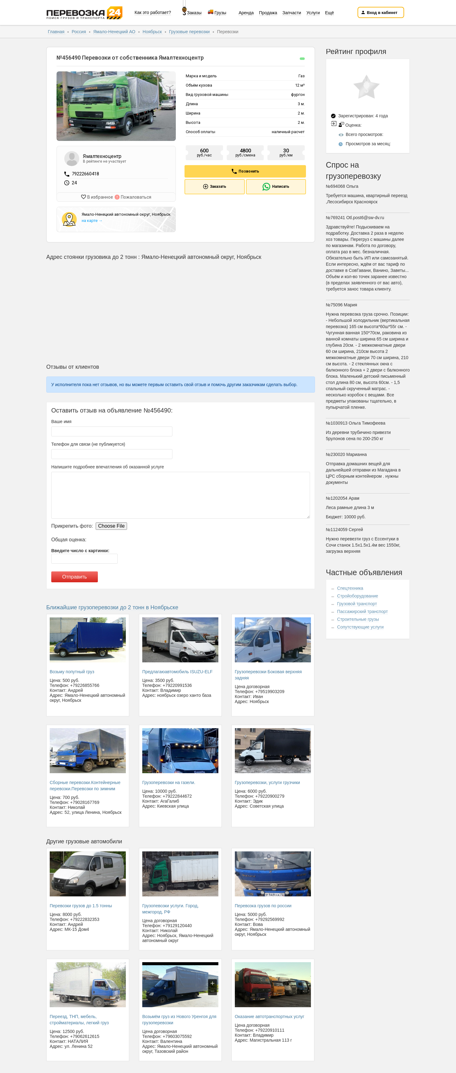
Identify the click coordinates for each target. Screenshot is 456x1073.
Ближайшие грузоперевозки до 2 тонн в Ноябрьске (112, 606)
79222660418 (85, 174)
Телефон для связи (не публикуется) (88, 442)
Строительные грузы (358, 619)
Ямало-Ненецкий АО (114, 31)
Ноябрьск (153, 31)
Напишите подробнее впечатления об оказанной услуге (107, 465)
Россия (79, 31)
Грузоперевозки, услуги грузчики (267, 781)
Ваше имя (61, 420)
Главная (57, 31)
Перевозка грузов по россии (263, 904)
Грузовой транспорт (357, 603)
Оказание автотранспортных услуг (269, 1015)
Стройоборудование (357, 595)
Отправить (74, 575)
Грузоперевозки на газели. (168, 781)
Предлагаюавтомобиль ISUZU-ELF (177, 670)
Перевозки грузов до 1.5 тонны (81, 904)
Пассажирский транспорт (362, 611)
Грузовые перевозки (190, 31)
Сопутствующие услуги (360, 626)
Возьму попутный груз (72, 670)
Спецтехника (350, 588)
